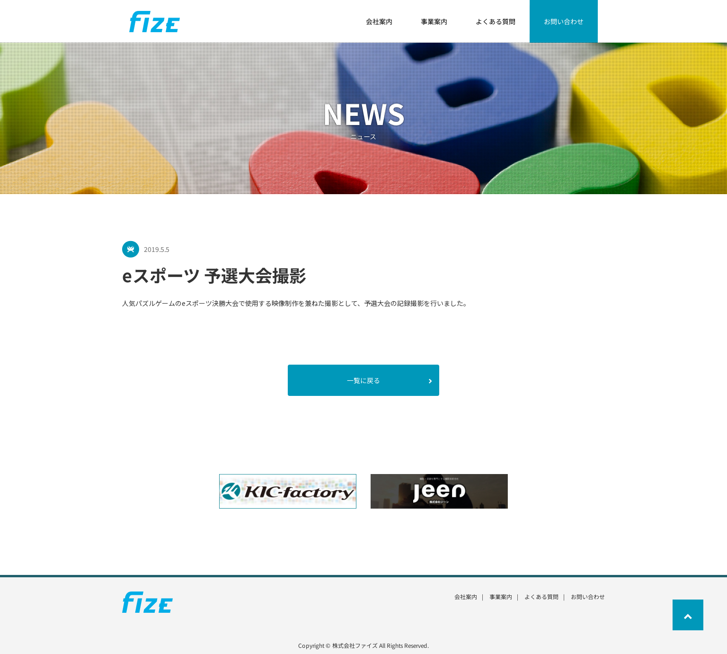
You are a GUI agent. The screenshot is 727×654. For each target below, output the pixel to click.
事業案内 (500, 596)
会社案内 (465, 596)
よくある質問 (541, 596)
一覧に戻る (389, 381)
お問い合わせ (588, 596)
